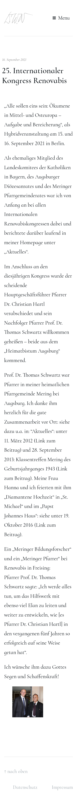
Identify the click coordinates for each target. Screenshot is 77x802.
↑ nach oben (16, 771)
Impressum (62, 787)
